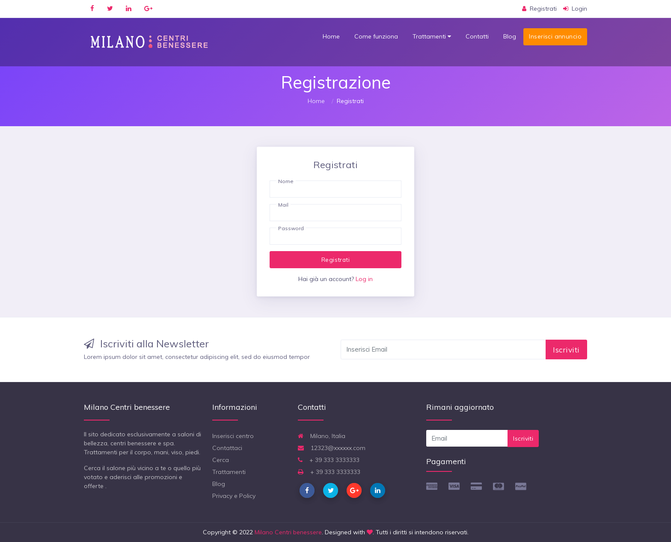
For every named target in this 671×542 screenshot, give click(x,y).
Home (331, 36)
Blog (509, 36)
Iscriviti (566, 349)
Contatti (477, 36)
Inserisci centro (233, 436)
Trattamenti (432, 36)
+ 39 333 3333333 (328, 460)
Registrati (335, 259)
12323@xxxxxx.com (331, 448)
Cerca (220, 460)
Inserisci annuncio (555, 36)
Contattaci (227, 448)
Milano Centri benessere (288, 532)
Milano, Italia (321, 436)
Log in (364, 279)
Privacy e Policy (233, 496)
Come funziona (376, 36)
